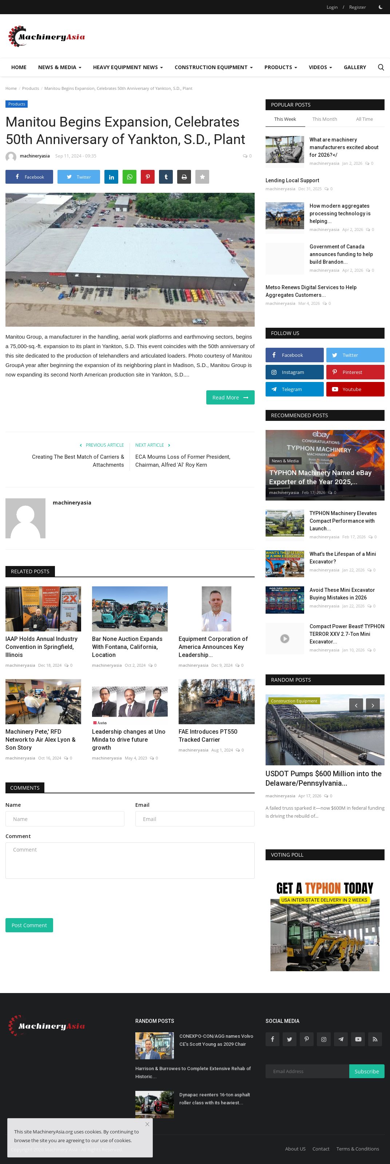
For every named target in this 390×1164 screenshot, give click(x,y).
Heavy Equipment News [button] (128, 67)
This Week (285, 119)
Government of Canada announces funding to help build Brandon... (341, 254)
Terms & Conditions (358, 1148)
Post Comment (29, 925)
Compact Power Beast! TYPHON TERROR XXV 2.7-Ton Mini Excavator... (347, 634)
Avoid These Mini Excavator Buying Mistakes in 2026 (342, 594)
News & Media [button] (59, 67)
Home (19, 67)
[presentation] (60, 898)
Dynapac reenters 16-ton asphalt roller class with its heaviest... (214, 1098)
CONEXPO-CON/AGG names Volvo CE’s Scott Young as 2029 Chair (216, 1040)
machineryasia (27, 157)
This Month (325, 119)
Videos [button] (320, 67)
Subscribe (367, 1071)
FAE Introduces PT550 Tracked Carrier (208, 735)
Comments (25, 787)
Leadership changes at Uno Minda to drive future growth (129, 739)
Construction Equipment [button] (214, 67)
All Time (364, 119)
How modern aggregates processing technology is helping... (340, 213)
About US (295, 1148)
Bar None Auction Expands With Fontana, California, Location (127, 646)
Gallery (355, 67)
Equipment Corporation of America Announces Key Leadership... (213, 646)
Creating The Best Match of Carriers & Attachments (78, 461)
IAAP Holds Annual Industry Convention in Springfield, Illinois (41, 646)
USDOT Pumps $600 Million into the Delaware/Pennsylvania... (324, 778)
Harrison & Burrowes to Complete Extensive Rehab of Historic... (193, 1072)
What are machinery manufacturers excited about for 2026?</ (344, 147)
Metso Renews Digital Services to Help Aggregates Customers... (311, 291)
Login (332, 7)
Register (357, 7)
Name (13, 804)
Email (142, 804)
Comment (18, 836)
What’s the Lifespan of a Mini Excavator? (343, 558)
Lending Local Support (292, 180)
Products (30, 88)
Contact (321, 1148)
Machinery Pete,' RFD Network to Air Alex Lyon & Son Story (40, 739)
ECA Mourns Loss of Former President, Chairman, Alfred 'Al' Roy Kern (182, 461)
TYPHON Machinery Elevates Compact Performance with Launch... (343, 520)
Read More (230, 397)
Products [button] (280, 67)
